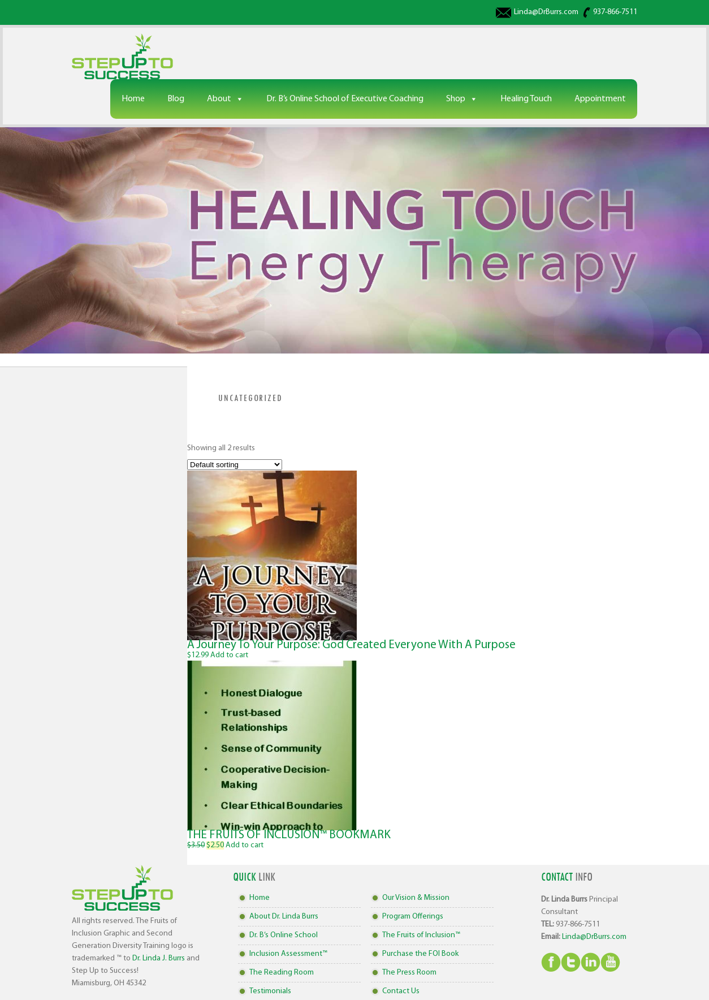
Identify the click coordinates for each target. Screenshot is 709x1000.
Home (133, 99)
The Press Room (409, 972)
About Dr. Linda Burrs (283, 916)
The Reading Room (281, 972)
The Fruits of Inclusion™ (421, 935)
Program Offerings (412, 916)
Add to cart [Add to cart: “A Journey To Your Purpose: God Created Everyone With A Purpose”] (229, 655)
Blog (175, 99)
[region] (354, 240)
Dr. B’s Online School (283, 935)
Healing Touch (526, 99)
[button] (354, 240)
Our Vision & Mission (415, 898)
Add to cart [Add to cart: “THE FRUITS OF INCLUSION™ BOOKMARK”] (244, 845)
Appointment (600, 99)
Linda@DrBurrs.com (546, 12)
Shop (455, 99)
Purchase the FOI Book (420, 954)
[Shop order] (234, 464)
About (219, 99)
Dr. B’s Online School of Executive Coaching (344, 99)
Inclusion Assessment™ (288, 954)
